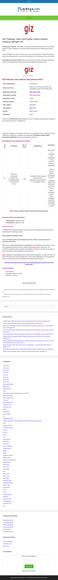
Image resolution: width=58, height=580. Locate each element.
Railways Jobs (7, 480)
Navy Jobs (6, 464)
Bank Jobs (6, 386)
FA (4, 416)
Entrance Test (7, 407)
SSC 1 (5, 489)
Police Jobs (6, 476)
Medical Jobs (6, 457)
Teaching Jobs (7, 499)
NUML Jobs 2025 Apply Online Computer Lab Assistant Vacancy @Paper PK (25, 351)
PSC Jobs (6, 478)
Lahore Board (7, 448)
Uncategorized (7, 501)
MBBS (5, 453)
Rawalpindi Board (8, 483)
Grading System (7, 425)
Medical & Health (8, 455)
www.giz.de (30, 119)
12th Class (6, 370)
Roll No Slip (6, 485)
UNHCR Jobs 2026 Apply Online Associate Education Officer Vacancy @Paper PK (26, 321)
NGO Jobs (6, 467)
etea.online (6, 411)
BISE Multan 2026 (8, 398)
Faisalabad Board (8, 418)
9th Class (5, 377)
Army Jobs (6, 382)
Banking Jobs (7, 388)
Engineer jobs (7, 404)
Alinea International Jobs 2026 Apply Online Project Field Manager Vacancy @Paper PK (28, 334)
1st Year (5, 372)
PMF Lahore (6, 473)
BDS (4, 391)
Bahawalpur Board (8, 384)
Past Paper (6, 469)
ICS (4, 437)
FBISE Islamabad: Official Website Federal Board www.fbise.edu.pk (22, 421)
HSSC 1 (5, 430)
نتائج (4, 506)
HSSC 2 (5, 432)
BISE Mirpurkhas (8, 395)
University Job (7, 503)
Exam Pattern (7, 414)
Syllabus (5, 496)
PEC (4, 471)
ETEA (4, 409)
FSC (4, 423)
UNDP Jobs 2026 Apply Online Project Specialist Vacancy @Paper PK (23, 323)
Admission (6, 379)
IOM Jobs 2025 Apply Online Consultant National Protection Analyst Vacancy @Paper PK (28, 349)
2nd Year (5, 375)
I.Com (4, 434)
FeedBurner (32, 571)
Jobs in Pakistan (7, 446)
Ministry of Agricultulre (9, 460)
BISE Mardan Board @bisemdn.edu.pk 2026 (15, 393)
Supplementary (7, 494)
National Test (6, 462)
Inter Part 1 (6, 441)
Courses (5, 400)
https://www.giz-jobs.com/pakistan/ (21, 245)
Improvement (6, 439)
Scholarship (6, 487)
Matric (4, 450)
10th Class (6, 365)
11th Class (6, 368)
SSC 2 (5, 492)
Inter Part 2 (6, 444)
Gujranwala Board (8, 427)
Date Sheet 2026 (8, 402)
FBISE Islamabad (8, 524)
